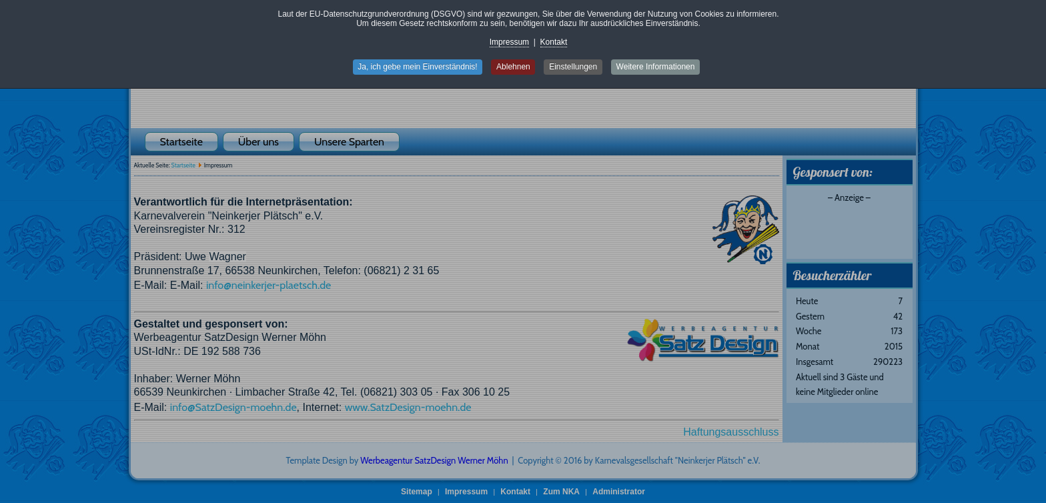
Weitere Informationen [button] (656, 66)
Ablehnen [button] (513, 66)
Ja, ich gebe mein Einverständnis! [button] (416, 66)
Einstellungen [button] (574, 66)
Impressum (509, 42)
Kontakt (554, 42)
